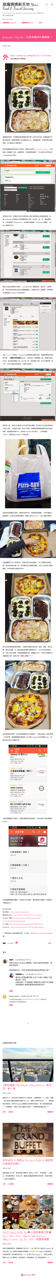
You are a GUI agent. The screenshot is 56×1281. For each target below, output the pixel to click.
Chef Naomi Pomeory (42, 149)
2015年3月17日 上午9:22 (34, 974)
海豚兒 (11, 960)
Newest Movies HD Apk (30, 999)
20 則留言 (10, 1184)
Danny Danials (14, 996)
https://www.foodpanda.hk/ (19, 912)
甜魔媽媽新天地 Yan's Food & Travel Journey (20, 6)
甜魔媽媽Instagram (9, 23)
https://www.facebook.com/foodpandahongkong (27, 927)
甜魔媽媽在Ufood (27, 23)
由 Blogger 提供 (28, 1275)
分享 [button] (49, 943)
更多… (41, 23)
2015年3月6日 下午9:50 (23, 960)
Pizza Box (9, 355)
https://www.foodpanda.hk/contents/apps (27, 915)
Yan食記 (10, 943)
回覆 (10, 991)
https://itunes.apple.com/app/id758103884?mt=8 (25, 924)
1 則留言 (10, 1112)
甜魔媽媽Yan (20, 974)
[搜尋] (47, 4)
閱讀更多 (50, 1112)
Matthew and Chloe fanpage (42, 933)
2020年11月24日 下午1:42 (30, 996)
